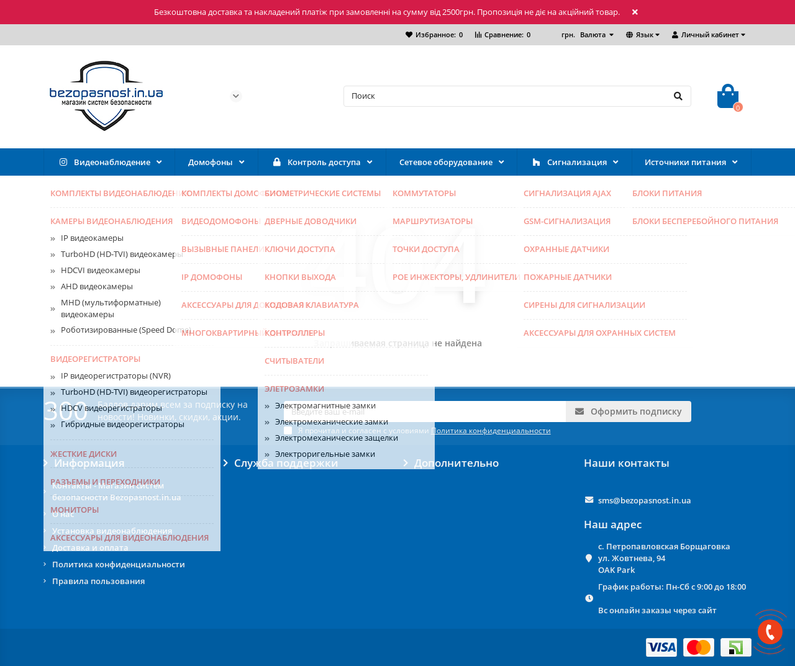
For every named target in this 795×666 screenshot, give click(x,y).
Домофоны (210, 162)
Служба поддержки (281, 463)
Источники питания (685, 162)
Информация (84, 463)
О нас (63, 514)
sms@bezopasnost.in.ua (644, 500)
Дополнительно (451, 463)
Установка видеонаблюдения (112, 530)
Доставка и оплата (90, 547)
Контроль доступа (316, 162)
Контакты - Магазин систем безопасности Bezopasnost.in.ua (116, 491)
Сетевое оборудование (446, 162)
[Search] (517, 96)
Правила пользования (98, 581)
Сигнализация (568, 162)
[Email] (425, 411)
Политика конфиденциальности (118, 564)
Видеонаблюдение (103, 162)
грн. (584, 34)
